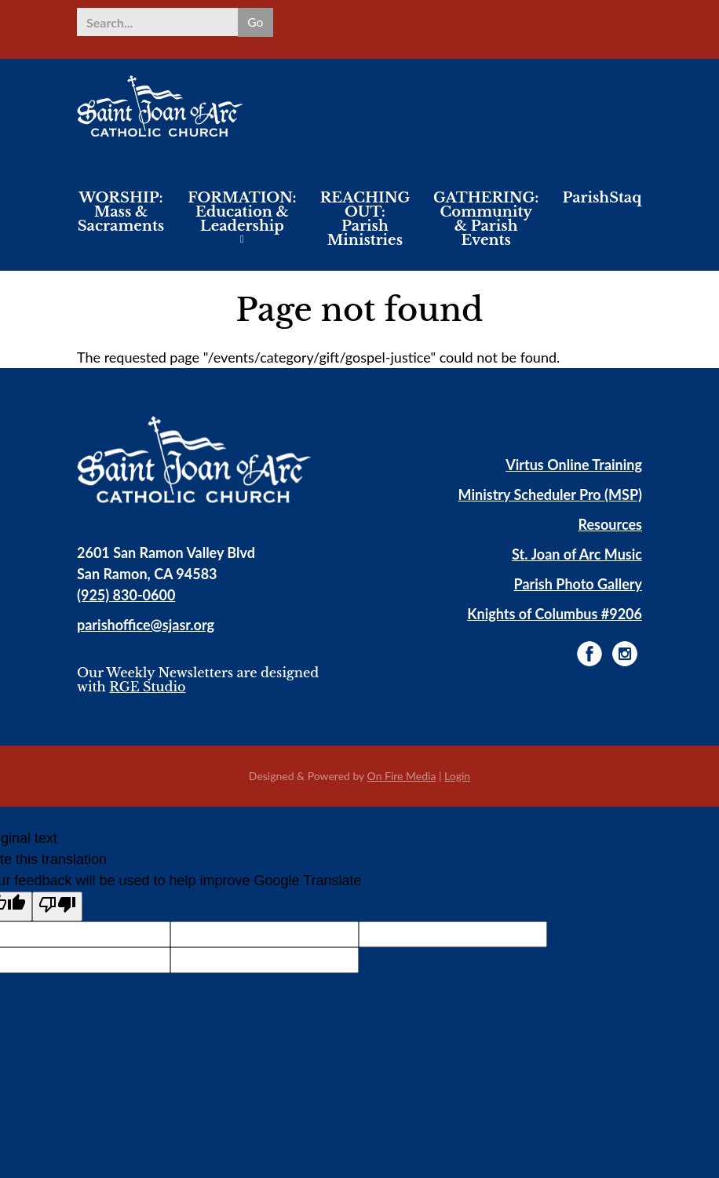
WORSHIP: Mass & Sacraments (121, 212)
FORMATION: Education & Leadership (242, 212)
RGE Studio (147, 687)
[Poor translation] (57, 906)
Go (254, 21)
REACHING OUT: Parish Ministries (365, 219)
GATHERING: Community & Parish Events (485, 219)
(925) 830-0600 (126, 595)
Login (457, 775)
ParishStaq (601, 197)
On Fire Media (401, 775)
